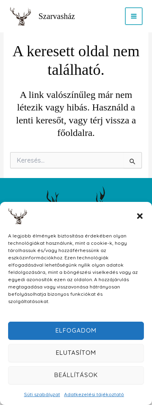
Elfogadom (76, 330)
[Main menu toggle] (133, 16)
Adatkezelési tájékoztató (94, 394)
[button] (140, 216)
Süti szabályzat (42, 394)
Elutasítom (76, 352)
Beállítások (76, 375)
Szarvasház (57, 16)
